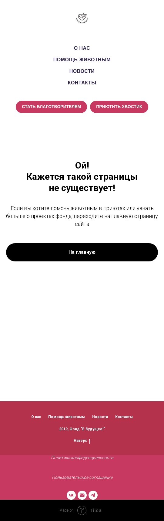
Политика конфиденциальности (82, 457)
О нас (82, 48)
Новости (82, 71)
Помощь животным (82, 59)
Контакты (82, 82)
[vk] (71, 495)
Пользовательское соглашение (82, 477)
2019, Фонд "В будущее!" (82, 429)
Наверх (82, 440)
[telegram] (93, 495)
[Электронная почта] (82, 495)
